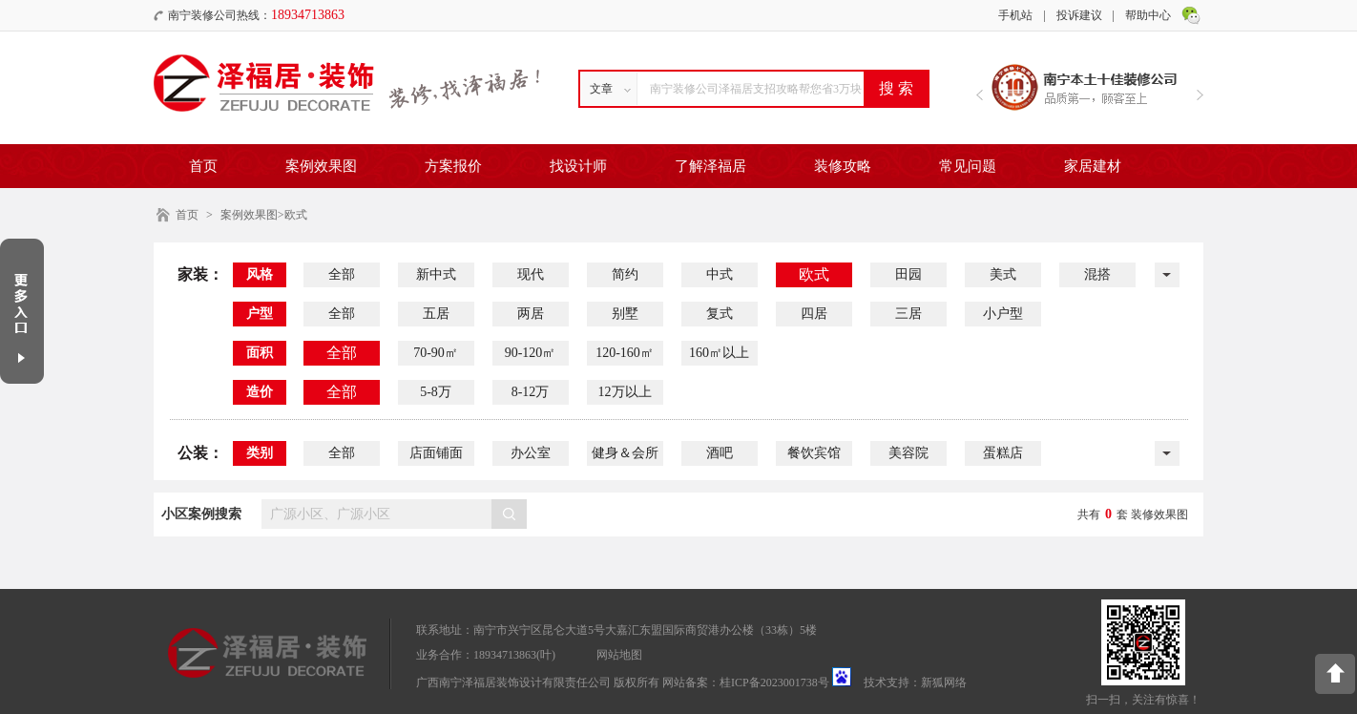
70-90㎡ (435, 353)
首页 (203, 166)
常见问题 (967, 166)
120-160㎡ (624, 353)
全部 (341, 274)
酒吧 (719, 453)
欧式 (814, 274)
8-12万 (530, 392)
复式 (719, 313)
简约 (625, 274)
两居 (530, 313)
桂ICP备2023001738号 (774, 682)
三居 (908, 313)
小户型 (1003, 313)
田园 (908, 274)
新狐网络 (944, 682)
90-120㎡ (530, 353)
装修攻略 (842, 166)
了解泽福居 (710, 166)
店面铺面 (436, 453)
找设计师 (578, 166)
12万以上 (625, 392)
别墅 (625, 313)
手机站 (1015, 15)
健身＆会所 (625, 453)
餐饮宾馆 (814, 453)
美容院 (908, 453)
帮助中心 (1148, 15)
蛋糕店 (1003, 453)
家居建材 (1092, 166)
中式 (719, 274)
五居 (436, 313)
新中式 (436, 274)
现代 (530, 274)
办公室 (531, 453)
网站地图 (619, 655)
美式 (1003, 274)
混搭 (1097, 274)
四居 (814, 313)
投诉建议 (1079, 15)
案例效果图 (321, 166)
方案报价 (453, 166)
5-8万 (435, 392)
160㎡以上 (719, 353)
